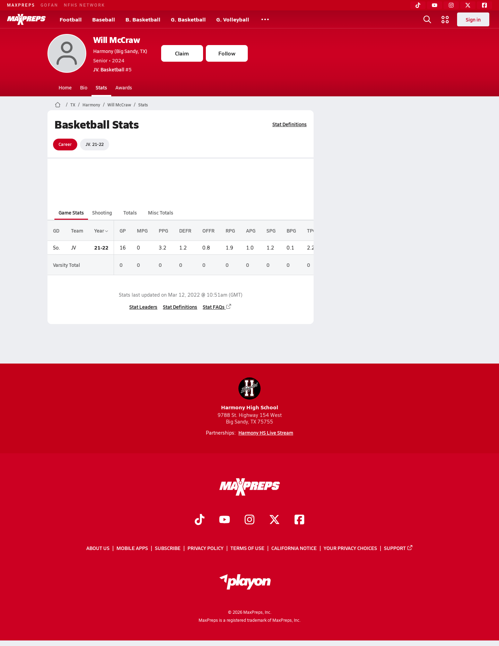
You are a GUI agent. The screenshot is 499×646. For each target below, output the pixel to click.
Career (65, 144)
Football (71, 19)
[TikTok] (418, 5)
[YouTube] (434, 5)
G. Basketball (188, 19)
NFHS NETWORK (84, 5)
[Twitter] (467, 5)
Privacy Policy (205, 548)
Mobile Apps (132, 548)
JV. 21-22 (95, 144)
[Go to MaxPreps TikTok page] (199, 520)
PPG (163, 230)
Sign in (473, 19)
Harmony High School (249, 394)
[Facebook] (484, 5)
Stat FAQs (217, 307)
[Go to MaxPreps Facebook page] (299, 520)
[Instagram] (451, 5)
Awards (123, 87)
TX (72, 104)
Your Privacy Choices (350, 548)
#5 (112, 69)
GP (123, 230)
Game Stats (71, 212)
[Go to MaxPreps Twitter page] (274, 520)
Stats (101, 87)
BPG (291, 230)
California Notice (294, 548)
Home (65, 87)
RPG (230, 230)
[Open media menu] (445, 19)
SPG (270, 230)
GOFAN (49, 5)
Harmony (91, 104)
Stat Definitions (289, 124)
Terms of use (247, 548)
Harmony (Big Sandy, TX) (120, 51)
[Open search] (427, 19)
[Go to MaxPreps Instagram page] (249, 520)
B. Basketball (142, 19)
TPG (311, 230)
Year (101, 230)
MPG (142, 230)
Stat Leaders (143, 307)
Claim (182, 53)
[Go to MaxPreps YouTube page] (224, 520)
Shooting (102, 212)
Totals (130, 212)
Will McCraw (116, 39)
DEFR (185, 230)
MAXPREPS (21, 5)
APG (250, 230)
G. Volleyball (232, 19)
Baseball (103, 19)
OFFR (208, 230)
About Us (98, 548)
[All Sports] (265, 19)
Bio (83, 87)
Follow (226, 53)
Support (398, 548)
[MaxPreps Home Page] (58, 104)
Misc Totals (160, 212)
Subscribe (168, 548)
